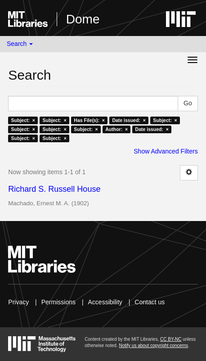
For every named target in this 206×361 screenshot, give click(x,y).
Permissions (58, 302)
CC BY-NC (170, 339)
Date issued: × (128, 120)
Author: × (116, 129)
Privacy (18, 302)
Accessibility (105, 302)
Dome (83, 19)
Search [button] (20, 43)
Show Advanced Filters (165, 151)
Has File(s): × (89, 120)
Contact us (149, 302)
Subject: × (23, 120)
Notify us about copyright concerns (153, 345)
